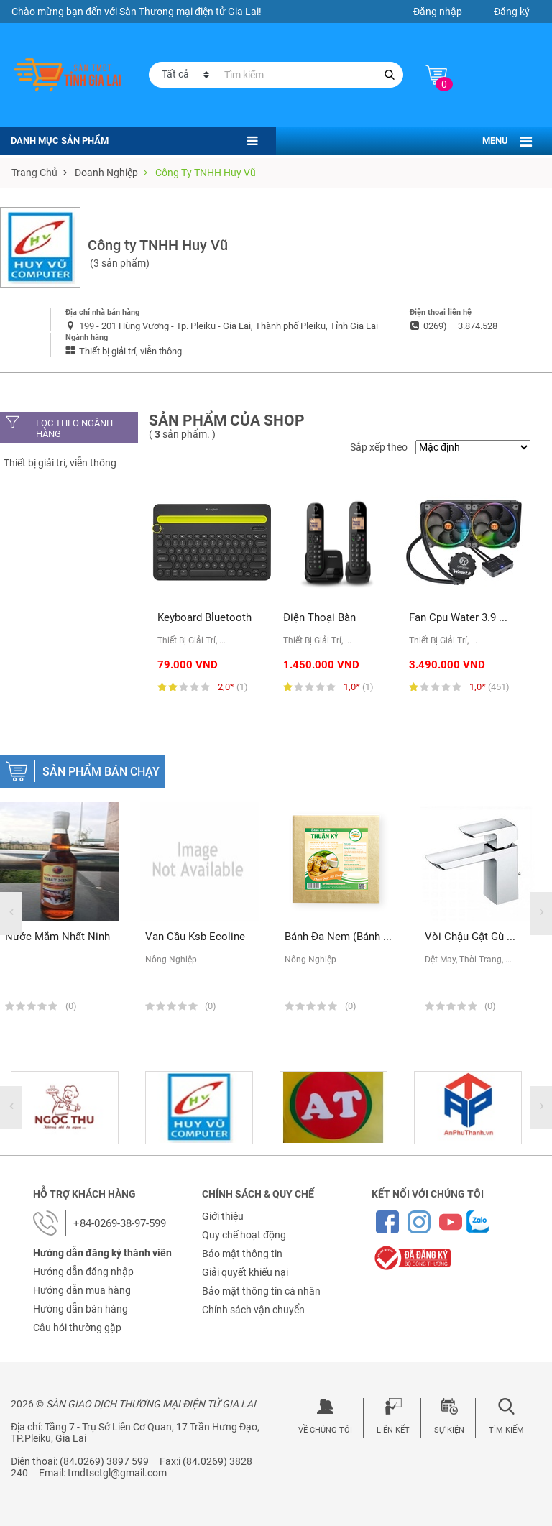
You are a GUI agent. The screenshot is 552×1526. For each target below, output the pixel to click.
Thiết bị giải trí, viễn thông (60, 463)
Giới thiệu (223, 1216)
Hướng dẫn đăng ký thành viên (102, 1253)
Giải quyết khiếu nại (245, 1272)
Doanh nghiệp (106, 172)
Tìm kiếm (506, 1430)
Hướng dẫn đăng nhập (83, 1271)
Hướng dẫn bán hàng (80, 1309)
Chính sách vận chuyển (253, 1309)
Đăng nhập (437, 11)
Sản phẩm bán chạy (101, 771)
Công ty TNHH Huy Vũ (205, 172)
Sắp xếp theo (379, 447)
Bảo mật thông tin (242, 1253)
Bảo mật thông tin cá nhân (261, 1291)
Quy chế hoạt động (244, 1235)
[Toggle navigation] (525, 141)
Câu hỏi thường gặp (77, 1327)
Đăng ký (512, 11)
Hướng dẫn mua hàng (82, 1290)
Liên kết (393, 1430)
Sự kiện (449, 1430)
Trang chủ (35, 172)
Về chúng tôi (325, 1430)
